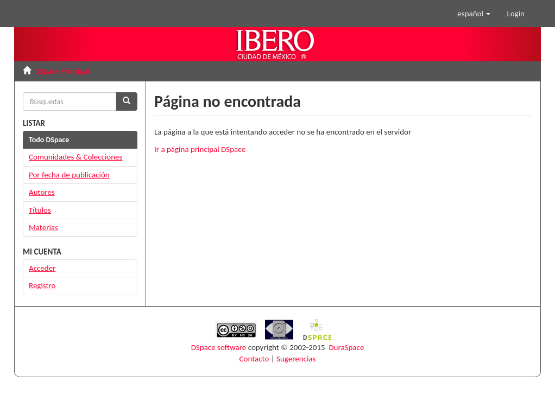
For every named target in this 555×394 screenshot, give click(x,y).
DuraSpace (346, 347)
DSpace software (219, 347)
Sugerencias (296, 359)
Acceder (42, 268)
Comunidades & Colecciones (75, 157)
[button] (474, 13)
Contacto (254, 359)
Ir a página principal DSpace (199, 149)
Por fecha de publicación (69, 175)
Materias (43, 227)
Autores (42, 192)
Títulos (40, 210)
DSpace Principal (62, 71)
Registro (42, 285)
